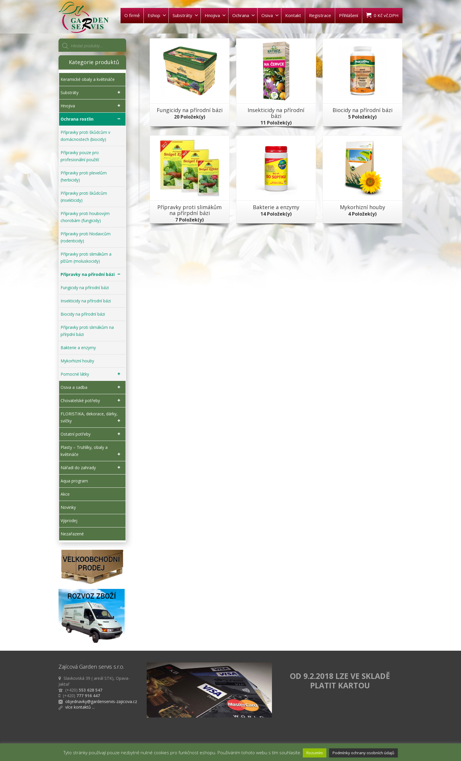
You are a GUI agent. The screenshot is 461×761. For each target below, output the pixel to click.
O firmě (132, 15)
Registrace (320, 15)
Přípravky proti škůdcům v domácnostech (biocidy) (85, 135)
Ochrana (243, 15)
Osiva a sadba (92, 387)
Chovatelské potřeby (92, 400)
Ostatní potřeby (92, 434)
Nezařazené (72, 534)
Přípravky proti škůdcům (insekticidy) (84, 196)
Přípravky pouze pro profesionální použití (80, 156)
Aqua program (74, 481)
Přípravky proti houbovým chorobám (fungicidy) (85, 217)
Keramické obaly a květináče (88, 79)
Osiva (270, 15)
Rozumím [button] (314, 752)
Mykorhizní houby (77, 361)
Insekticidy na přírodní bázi (86, 301)
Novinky (68, 507)
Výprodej (69, 520)
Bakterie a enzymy (78, 347)
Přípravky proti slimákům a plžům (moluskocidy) (86, 257)
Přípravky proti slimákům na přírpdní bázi (87, 330)
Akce (65, 494)
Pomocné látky (92, 374)
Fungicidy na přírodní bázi (85, 287)
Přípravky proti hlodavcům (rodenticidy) (86, 237)
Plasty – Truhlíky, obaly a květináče (92, 451)
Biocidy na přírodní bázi (83, 314)
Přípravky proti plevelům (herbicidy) (84, 176)
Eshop (157, 15)
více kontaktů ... (80, 707)
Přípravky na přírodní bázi (92, 274)
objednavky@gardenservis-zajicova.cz (101, 701)
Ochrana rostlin (92, 119)
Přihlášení (348, 15)
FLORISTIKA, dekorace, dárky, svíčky (92, 417)
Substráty (185, 15)
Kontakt (293, 15)
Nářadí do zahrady (92, 467)
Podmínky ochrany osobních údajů (363, 752)
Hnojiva (215, 15)
